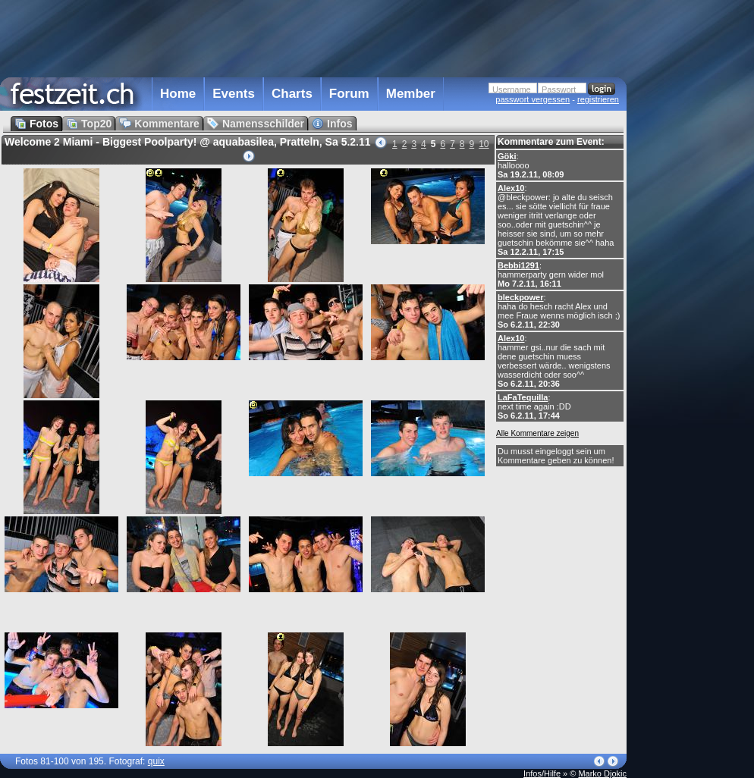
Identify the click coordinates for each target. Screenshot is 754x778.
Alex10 (511, 188)
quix (156, 761)
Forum (349, 93)
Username (511, 89)
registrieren (598, 99)
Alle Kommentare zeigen (537, 433)
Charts (292, 93)
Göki (507, 156)
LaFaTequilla (523, 397)
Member (410, 93)
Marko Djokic (602, 773)
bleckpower (521, 297)
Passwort (559, 89)
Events (233, 93)
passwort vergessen (532, 99)
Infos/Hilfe (542, 773)
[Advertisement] (693, 305)
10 (484, 144)
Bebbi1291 (518, 265)
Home (178, 93)
